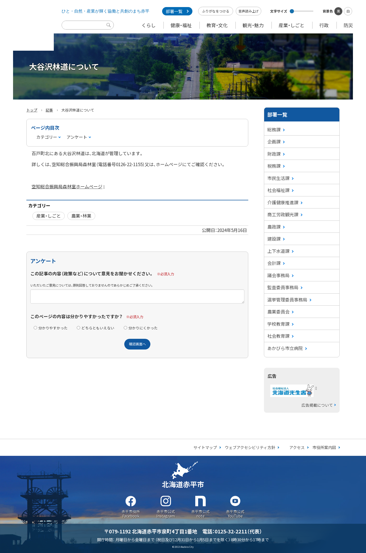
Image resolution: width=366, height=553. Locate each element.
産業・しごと (291, 25)
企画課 (274, 141)
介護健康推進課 (282, 202)
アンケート (77, 137)
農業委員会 (278, 311)
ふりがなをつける (215, 11)
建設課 (274, 238)
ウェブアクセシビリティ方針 (250, 447)
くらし (148, 25)
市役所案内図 (324, 447)
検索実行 (110, 29)
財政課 (274, 153)
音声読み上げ (248, 11)
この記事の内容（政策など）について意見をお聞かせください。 (92, 273)
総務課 (274, 129)
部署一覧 (174, 11)
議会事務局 (278, 275)
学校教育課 (278, 324)
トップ (31, 110)
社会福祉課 (278, 190)
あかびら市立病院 (285, 348)
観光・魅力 (253, 25)
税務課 (274, 165)
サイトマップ (205, 447)
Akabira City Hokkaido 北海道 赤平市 (27, 25)
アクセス (297, 447)
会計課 (274, 263)
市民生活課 (278, 178)
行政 (324, 25)
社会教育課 (278, 336)
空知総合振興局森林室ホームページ (70, 186)
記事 (49, 110)
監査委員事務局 (282, 287)
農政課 (274, 226)
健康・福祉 (181, 25)
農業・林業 (81, 215)
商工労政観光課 (282, 214)
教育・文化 (217, 25)
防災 (348, 25)
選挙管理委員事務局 (287, 299)
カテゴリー (46, 137)
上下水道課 (278, 251)
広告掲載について (317, 405)
